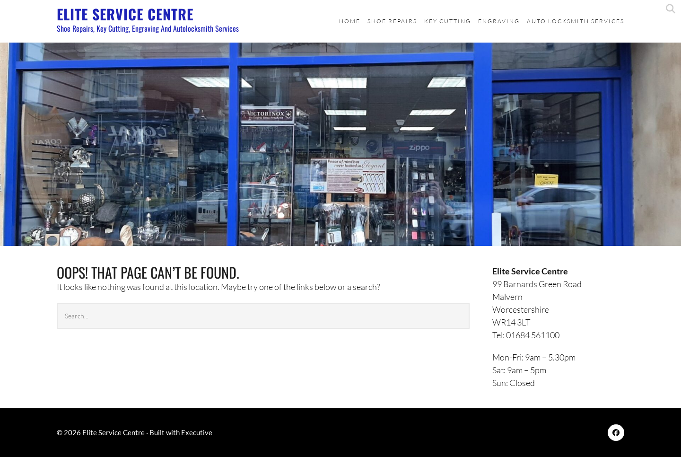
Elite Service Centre (125, 14)
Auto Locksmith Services (575, 21)
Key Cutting (447, 21)
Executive (196, 432)
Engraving (499, 21)
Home (349, 21)
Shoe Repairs (392, 21)
